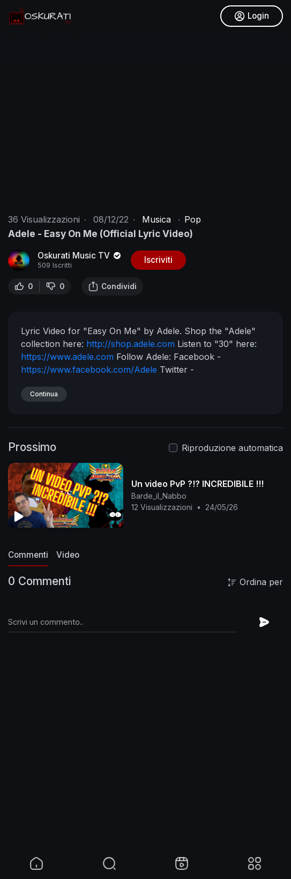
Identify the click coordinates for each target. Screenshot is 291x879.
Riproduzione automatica (232, 447)
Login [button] (251, 16)
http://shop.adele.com (130, 343)
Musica (156, 219)
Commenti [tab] (28, 555)
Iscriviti (158, 260)
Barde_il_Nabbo (158, 495)
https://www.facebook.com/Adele (89, 369)
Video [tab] (67, 555)
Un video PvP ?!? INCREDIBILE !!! (197, 483)
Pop (192, 219)
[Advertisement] (145, 772)
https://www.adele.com (67, 356)
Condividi (112, 286)
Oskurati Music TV (80, 255)
